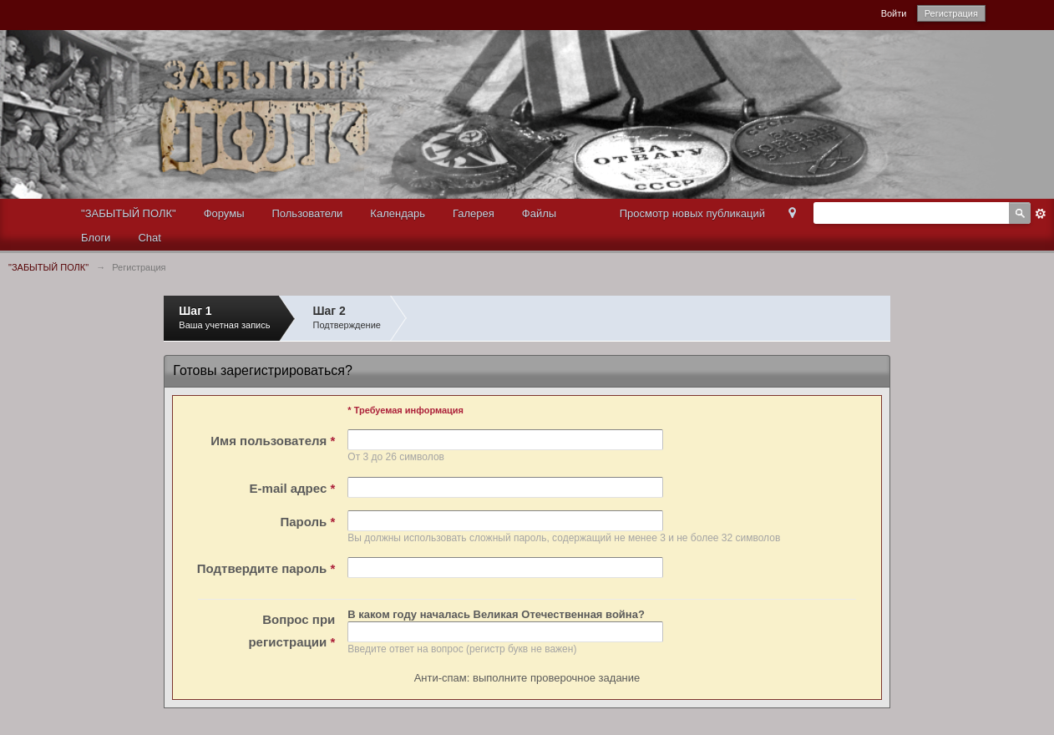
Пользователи (307, 213)
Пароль (307, 521)
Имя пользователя (272, 440)
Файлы (539, 213)
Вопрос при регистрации (291, 630)
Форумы (224, 213)
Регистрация (951, 13)
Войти (894, 13)
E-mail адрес (293, 488)
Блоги (95, 237)
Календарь (397, 213)
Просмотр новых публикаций (692, 213)
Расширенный (1040, 213)
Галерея (473, 213)
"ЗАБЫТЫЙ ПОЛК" (128, 213)
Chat (149, 237)
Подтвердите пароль (266, 568)
